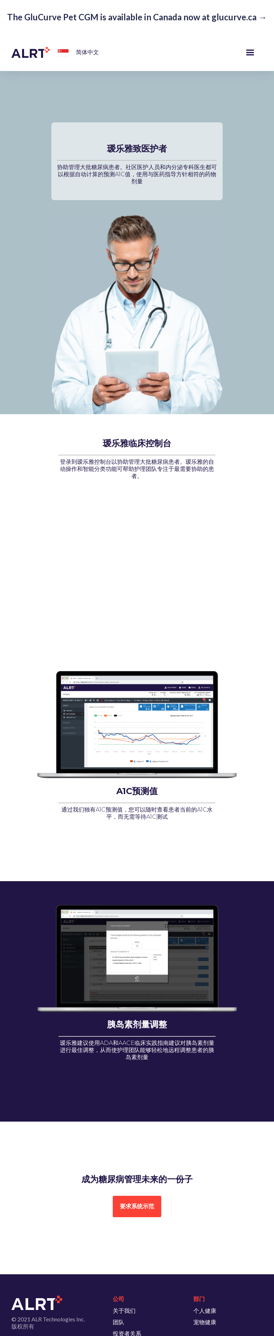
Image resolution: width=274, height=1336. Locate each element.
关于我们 (124, 1310)
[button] (61, 53)
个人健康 (204, 1310)
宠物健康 (204, 1322)
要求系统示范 (137, 1206)
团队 (118, 1322)
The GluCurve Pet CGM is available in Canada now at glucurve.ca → (137, 17)
